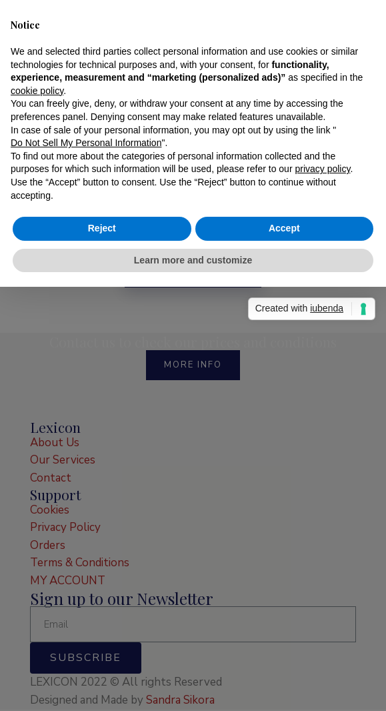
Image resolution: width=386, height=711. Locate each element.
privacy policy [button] (322, 381)
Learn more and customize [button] (193, 472)
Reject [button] (102, 440)
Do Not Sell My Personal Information (86, 354)
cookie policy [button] (37, 302)
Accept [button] (284, 440)
